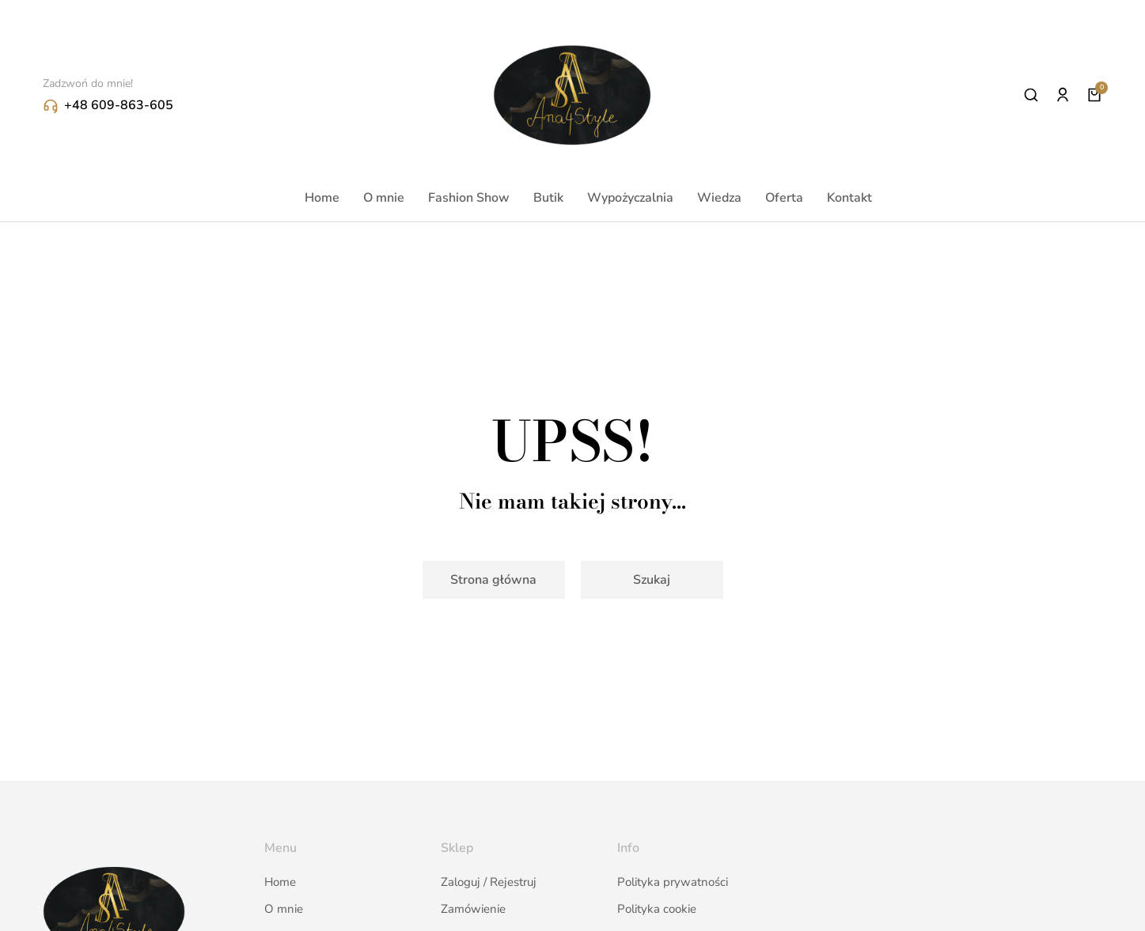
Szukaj (651, 579)
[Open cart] (1094, 95)
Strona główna (493, 579)
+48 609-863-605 (118, 105)
